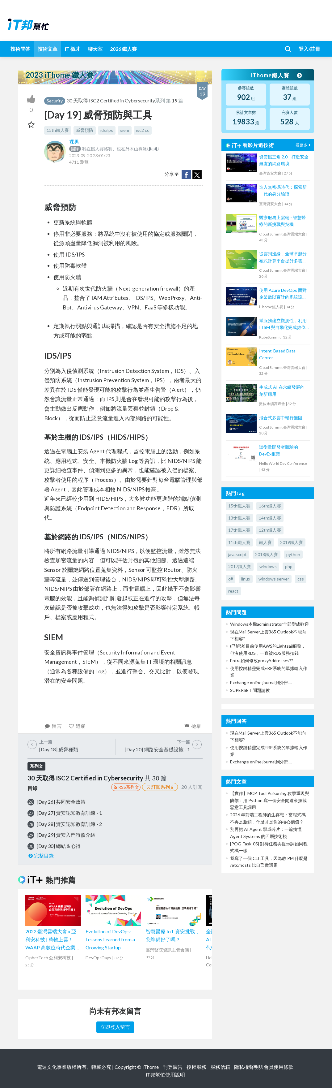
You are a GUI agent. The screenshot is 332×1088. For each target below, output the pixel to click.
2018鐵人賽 (266, 554)
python (293, 554)
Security (55, 100)
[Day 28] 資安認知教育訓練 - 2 (69, 824)
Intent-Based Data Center (277, 354)
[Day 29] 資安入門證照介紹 (66, 835)
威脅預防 (84, 130)
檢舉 (192, 726)
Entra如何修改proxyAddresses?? (261, 660)
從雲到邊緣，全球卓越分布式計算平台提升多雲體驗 (283, 257)
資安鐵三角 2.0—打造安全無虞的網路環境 (284, 160)
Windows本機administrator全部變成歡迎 (269, 624)
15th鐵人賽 (58, 130)
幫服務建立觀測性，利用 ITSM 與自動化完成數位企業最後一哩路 (283, 324)
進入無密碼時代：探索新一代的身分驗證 (283, 190)
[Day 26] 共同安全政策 (61, 802)
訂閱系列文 (159, 787)
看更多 (304, 145)
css (300, 578)
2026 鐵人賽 (123, 49)
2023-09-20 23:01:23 (89, 155)
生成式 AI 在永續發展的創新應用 (282, 390)
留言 (53, 726)
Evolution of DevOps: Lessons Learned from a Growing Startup (110, 939)
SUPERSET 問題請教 (250, 690)
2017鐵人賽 (239, 566)
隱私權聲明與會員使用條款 (263, 1067)
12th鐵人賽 (270, 530)
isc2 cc (142, 130)
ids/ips (106, 130)
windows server (273, 578)
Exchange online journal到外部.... (261, 682)
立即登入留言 (115, 1027)
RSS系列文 (126, 787)
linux (245, 578)
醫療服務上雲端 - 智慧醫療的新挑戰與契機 (282, 221)
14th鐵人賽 (270, 517)
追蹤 (77, 726)
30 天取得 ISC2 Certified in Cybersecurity (111, 100)
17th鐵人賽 (239, 530)
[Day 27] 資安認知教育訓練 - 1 (69, 813)
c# (230, 578)
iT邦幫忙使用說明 (165, 1074)
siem (124, 130)
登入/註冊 (309, 49)
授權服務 (196, 1067)
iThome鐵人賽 (276, 75)
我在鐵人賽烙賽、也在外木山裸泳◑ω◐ (114, 148)
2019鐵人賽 (291, 542)
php (288, 566)
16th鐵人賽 (270, 505)
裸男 (74, 142)
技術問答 (20, 49)
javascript (237, 554)
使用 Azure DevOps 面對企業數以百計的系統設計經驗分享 (283, 294)
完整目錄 (40, 855)
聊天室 (95, 49)
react (233, 591)
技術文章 (47, 49)
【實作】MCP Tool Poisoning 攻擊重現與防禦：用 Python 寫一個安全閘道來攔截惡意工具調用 (269, 800)
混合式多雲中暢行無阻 (280, 417)
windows (268, 566)
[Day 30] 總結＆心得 (59, 846)
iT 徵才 (72, 49)
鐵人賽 (265, 542)
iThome (150, 1067)
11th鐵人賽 (239, 542)
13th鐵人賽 (239, 517)
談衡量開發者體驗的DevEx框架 (278, 450)
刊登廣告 (173, 1067)
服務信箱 (220, 1067)
